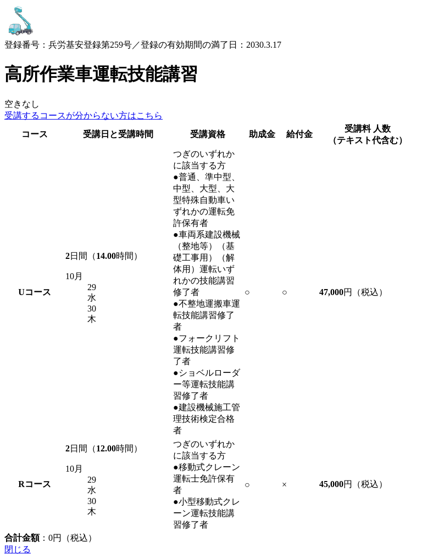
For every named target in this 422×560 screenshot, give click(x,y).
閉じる (17, 549)
